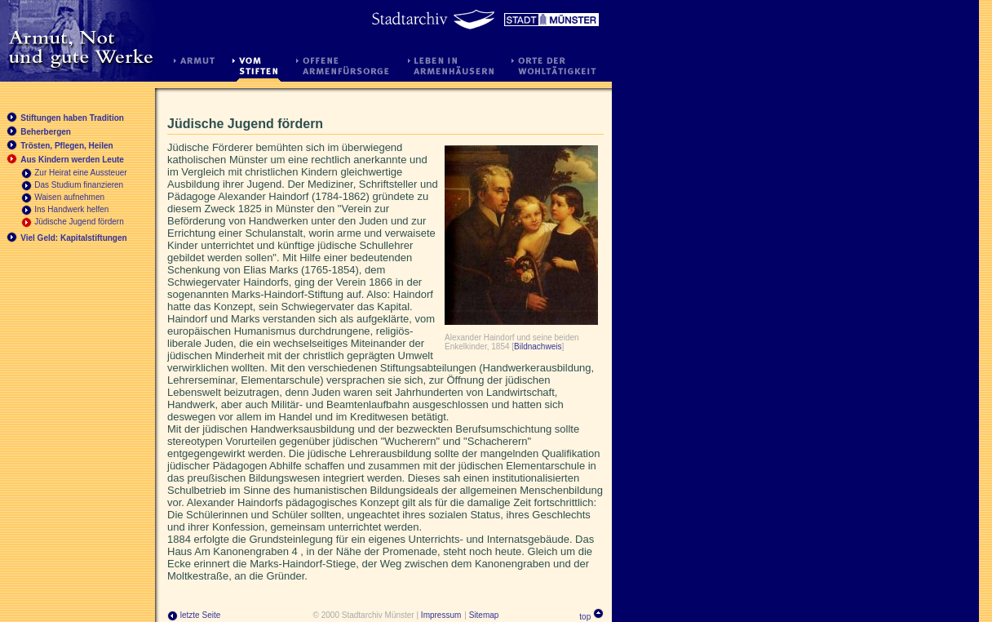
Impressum (441, 615)
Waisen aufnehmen (69, 197)
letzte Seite (193, 615)
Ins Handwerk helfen (71, 209)
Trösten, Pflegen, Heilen (66, 145)
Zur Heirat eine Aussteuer (80, 172)
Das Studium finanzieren (78, 184)
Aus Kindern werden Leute (72, 159)
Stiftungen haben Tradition (72, 117)
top (585, 616)
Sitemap (484, 615)
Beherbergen (45, 131)
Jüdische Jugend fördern (79, 221)
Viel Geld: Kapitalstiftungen (73, 237)
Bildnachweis (537, 346)
